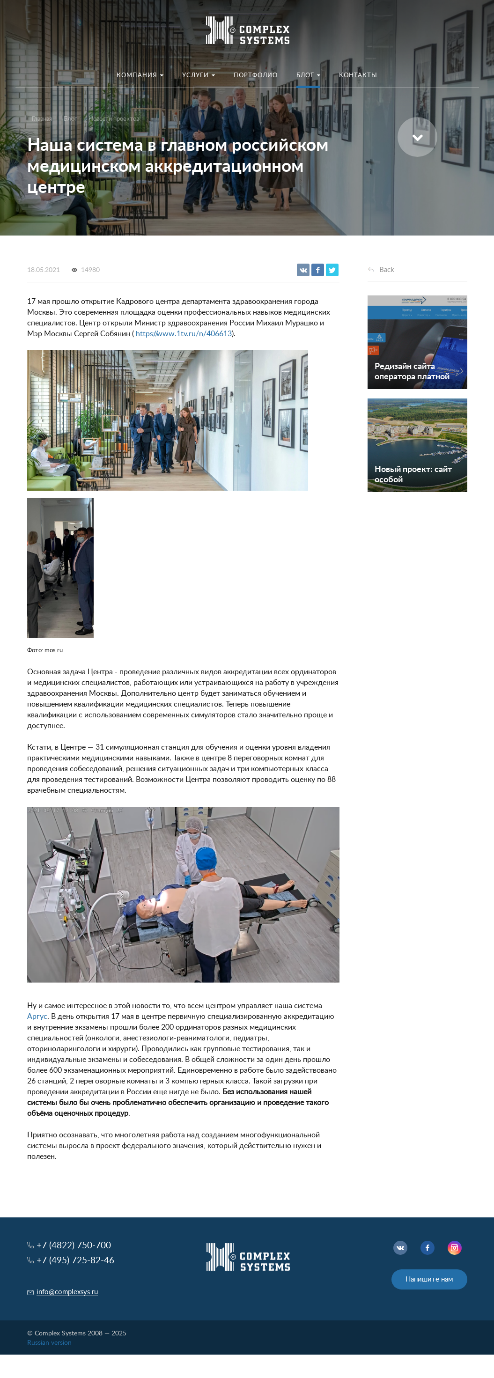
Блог (70, 119)
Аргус (37, 1016)
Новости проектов (113, 119)
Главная (42, 119)
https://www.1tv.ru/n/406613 (184, 334)
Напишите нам (429, 1279)
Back (386, 269)
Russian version (49, 1343)
